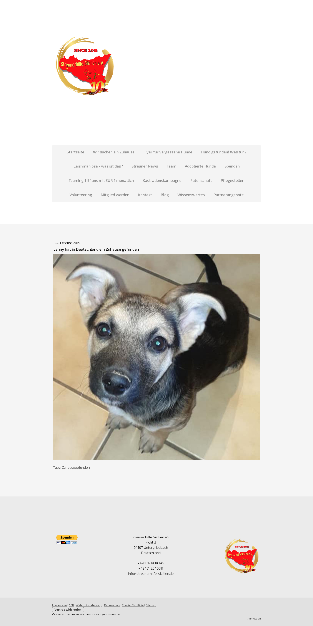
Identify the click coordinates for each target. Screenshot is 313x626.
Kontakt (145, 194)
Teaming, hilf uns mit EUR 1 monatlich (101, 180)
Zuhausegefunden (76, 467)
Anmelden (254, 618)
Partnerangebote (228, 194)
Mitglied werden (115, 194)
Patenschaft (201, 180)
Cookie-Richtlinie (133, 605)
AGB (71, 605)
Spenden (232, 166)
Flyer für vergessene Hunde (167, 152)
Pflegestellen (232, 180)
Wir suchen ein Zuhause (114, 152)
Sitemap (151, 605)
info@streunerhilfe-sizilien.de (151, 573)
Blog (165, 194)
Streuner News (145, 166)
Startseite (75, 152)
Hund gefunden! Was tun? (223, 152)
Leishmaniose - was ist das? (98, 166)
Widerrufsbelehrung (89, 605)
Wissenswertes (191, 194)
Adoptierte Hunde (200, 166)
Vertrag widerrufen (68, 609)
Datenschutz (112, 605)
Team (171, 166)
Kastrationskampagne (162, 180)
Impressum (59, 605)
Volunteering (81, 194)
